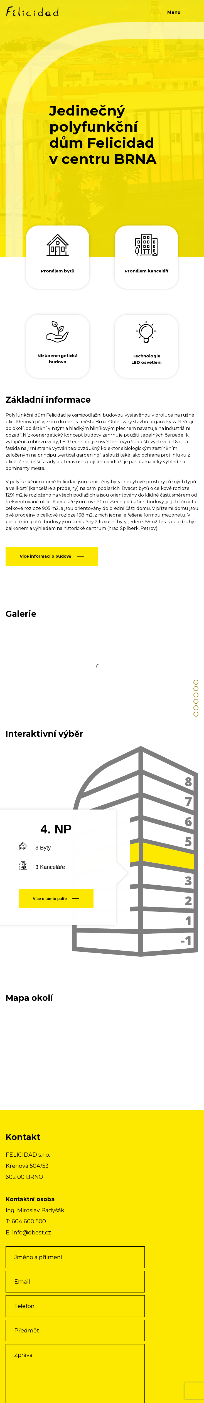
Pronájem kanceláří (146, 271)
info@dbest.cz (31, 1232)
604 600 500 (29, 1221)
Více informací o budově (45, 556)
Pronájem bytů (57, 271)
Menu (174, 12)
